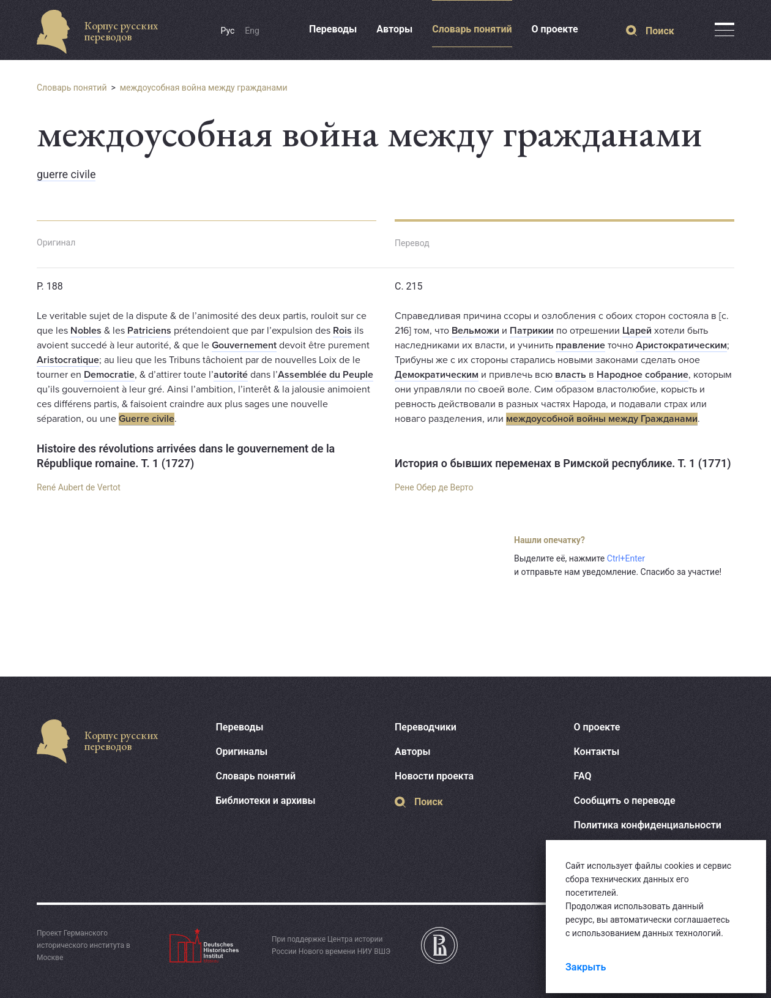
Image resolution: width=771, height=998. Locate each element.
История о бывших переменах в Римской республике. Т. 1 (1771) (563, 463)
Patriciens (149, 331)
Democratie (109, 375)
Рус (228, 31)
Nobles (86, 331)
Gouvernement (244, 345)
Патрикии (532, 331)
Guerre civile (146, 419)
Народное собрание (642, 375)
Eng (252, 31)
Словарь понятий (472, 29)
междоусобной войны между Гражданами (602, 419)
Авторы (394, 29)
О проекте (555, 29)
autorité (231, 375)
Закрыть (585, 967)
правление (580, 345)
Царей (637, 331)
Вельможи (475, 331)
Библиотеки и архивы (266, 800)
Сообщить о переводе (625, 800)
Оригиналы (242, 751)
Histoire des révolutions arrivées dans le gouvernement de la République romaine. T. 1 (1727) (186, 456)
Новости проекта (434, 776)
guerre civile (66, 174)
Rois (342, 331)
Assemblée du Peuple (325, 375)
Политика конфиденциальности (647, 825)
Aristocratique (68, 360)
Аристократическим (681, 345)
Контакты (597, 751)
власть (570, 375)
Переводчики (425, 727)
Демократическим (437, 375)
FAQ (583, 776)
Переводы (333, 29)
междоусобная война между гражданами (204, 87)
